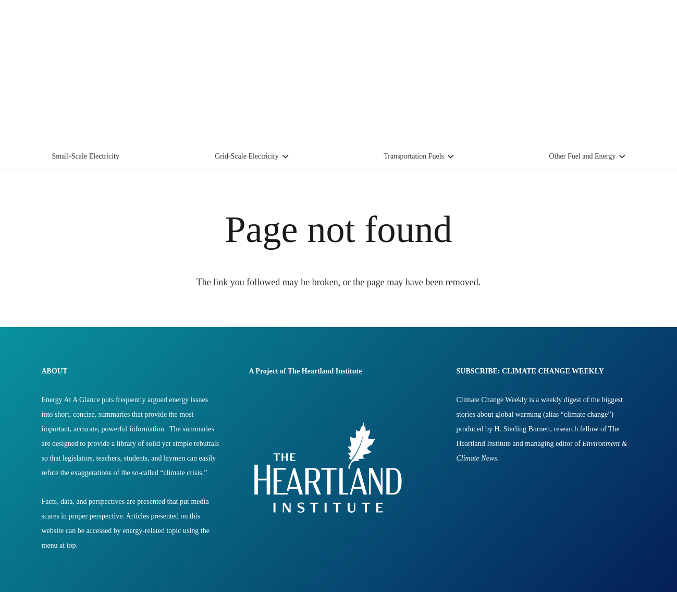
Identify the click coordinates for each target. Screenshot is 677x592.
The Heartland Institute (325, 371)
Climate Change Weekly (492, 400)
